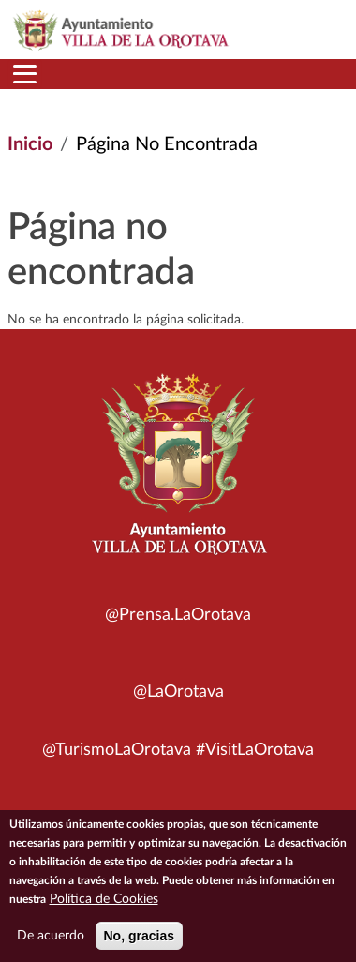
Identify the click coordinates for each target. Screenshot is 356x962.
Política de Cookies (104, 907)
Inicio (29, 144)
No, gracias (139, 944)
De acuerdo (50, 944)
